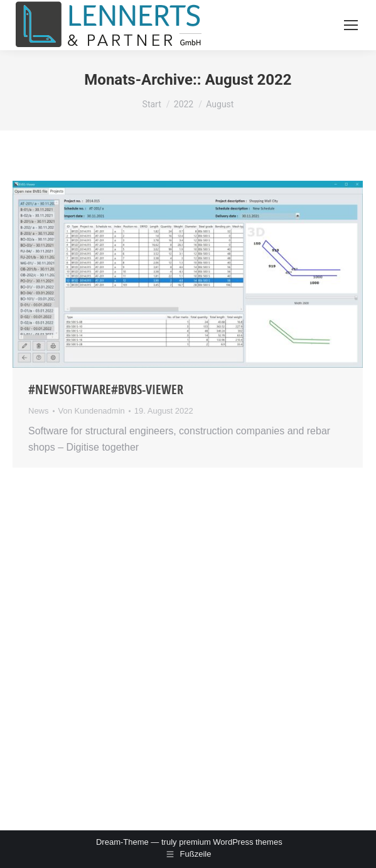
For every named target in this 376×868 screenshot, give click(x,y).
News (38, 410)
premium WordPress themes (230, 842)
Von (91, 410)
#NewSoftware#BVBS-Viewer (105, 389)
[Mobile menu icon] (350, 25)
